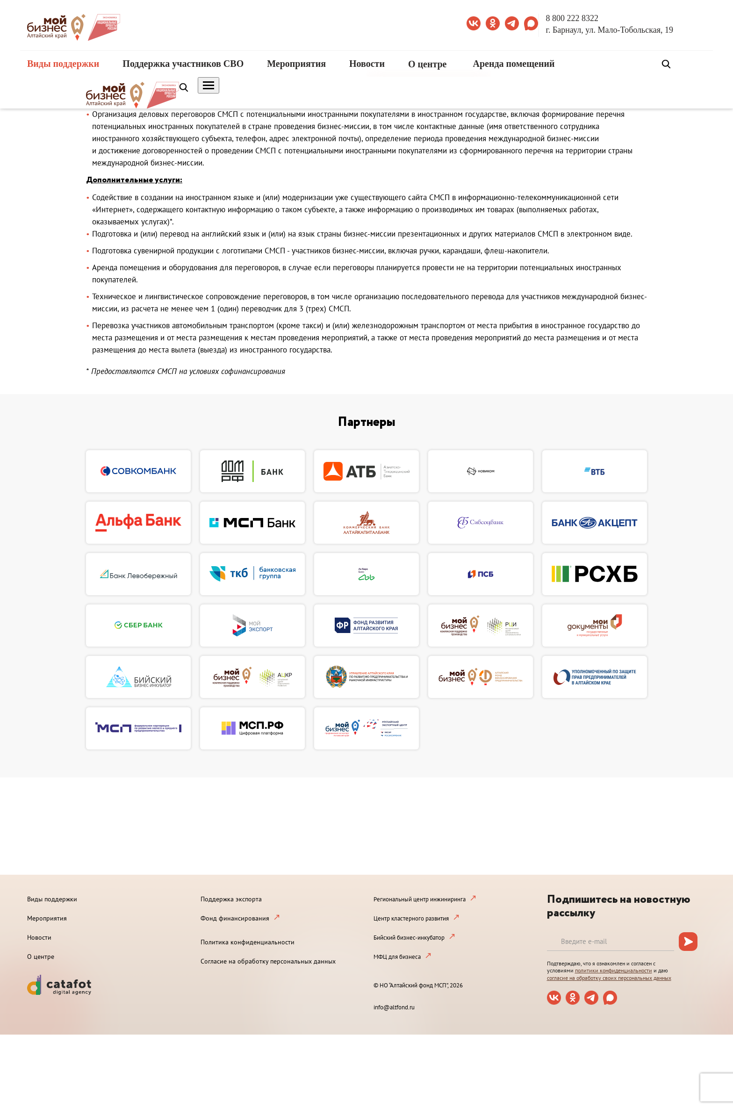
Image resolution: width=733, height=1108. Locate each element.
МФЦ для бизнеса (397, 957)
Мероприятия (296, 63)
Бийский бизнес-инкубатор (409, 938)
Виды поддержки (63, 63)
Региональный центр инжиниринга (420, 899)
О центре (427, 64)
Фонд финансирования (235, 918)
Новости (367, 63)
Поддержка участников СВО (183, 63)
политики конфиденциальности (613, 970)
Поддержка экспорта (231, 899)
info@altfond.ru (394, 1007)
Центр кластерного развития (411, 918)
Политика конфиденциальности (248, 942)
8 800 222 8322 (572, 18)
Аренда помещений (514, 63)
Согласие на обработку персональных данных (268, 961)
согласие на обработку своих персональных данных (609, 977)
